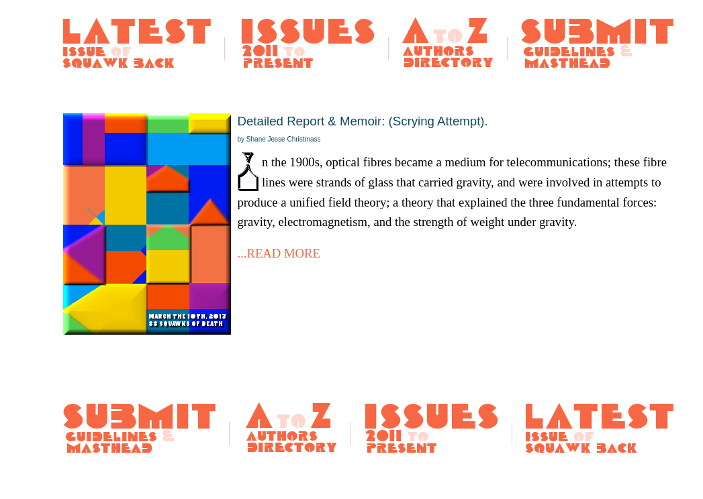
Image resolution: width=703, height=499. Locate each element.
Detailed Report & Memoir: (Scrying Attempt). (363, 128)
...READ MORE (279, 253)
